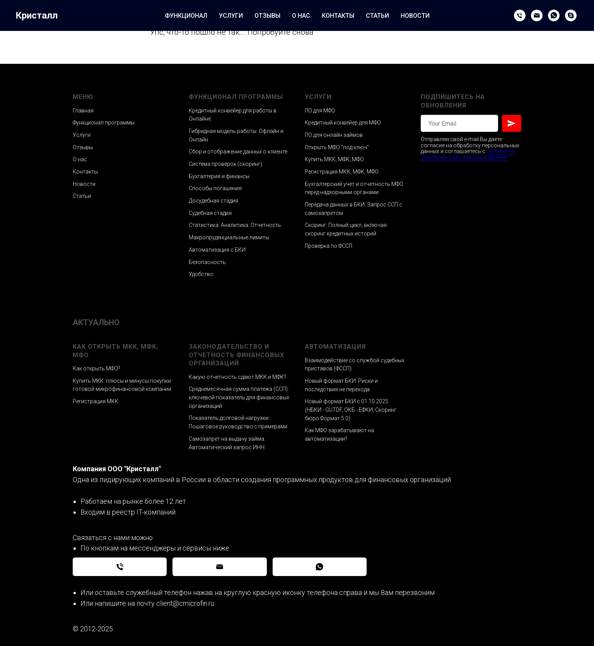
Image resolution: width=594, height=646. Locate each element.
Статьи (82, 196)
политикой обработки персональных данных (467, 154)
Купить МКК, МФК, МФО (334, 159)
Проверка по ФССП (328, 246)
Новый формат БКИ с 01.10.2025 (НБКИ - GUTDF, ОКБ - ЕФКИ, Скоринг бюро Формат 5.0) (350, 409)
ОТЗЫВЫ (267, 15)
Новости (84, 184)
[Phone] (520, 15)
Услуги (81, 135)
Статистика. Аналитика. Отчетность (235, 225)
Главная (83, 110)
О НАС (301, 15)
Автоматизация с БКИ (217, 250)
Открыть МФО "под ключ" (337, 147)
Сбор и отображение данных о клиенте (238, 151)
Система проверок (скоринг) (225, 164)
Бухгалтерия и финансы (219, 176)
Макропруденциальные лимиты (229, 237)
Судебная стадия (210, 213)
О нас (80, 159)
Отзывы (83, 147)
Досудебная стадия (213, 201)
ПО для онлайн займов (334, 135)
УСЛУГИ (231, 15)
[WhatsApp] (554, 15)
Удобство (201, 274)
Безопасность (207, 262)
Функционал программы (104, 122)
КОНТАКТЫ (338, 15)
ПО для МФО (320, 110)
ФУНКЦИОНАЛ (186, 15)
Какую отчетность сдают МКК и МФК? (237, 377)
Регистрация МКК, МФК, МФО (342, 172)
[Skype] (571, 15)
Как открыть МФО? (96, 368)
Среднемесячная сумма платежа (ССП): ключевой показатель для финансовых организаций (239, 397)
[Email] (537, 15)
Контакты (85, 172)
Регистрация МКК (95, 401)
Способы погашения (215, 188)
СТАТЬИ (377, 15)
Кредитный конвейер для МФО (343, 122)
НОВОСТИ (415, 15)
